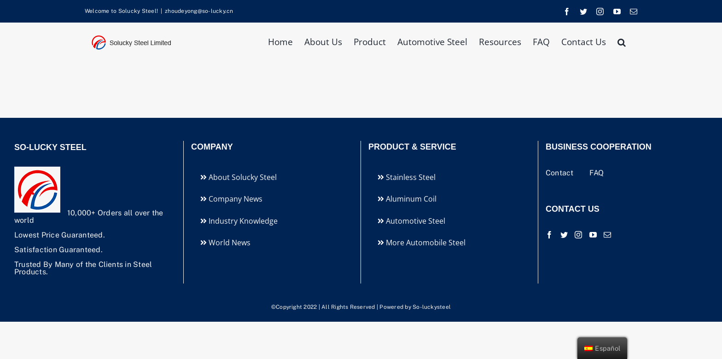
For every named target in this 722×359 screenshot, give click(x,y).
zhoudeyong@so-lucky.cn (199, 11)
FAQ (596, 172)
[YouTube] (593, 234)
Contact (561, 172)
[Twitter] (564, 234)
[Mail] (607, 234)
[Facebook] (549, 234)
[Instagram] (578, 234)
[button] (621, 41)
